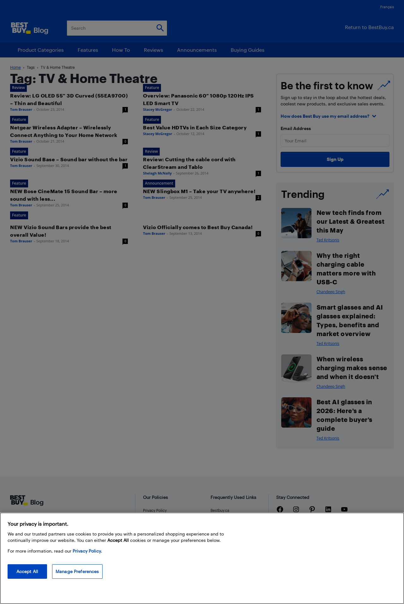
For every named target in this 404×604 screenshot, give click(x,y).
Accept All (27, 571)
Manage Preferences (77, 571)
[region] (202, 558)
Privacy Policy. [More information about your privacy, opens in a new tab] (87, 551)
